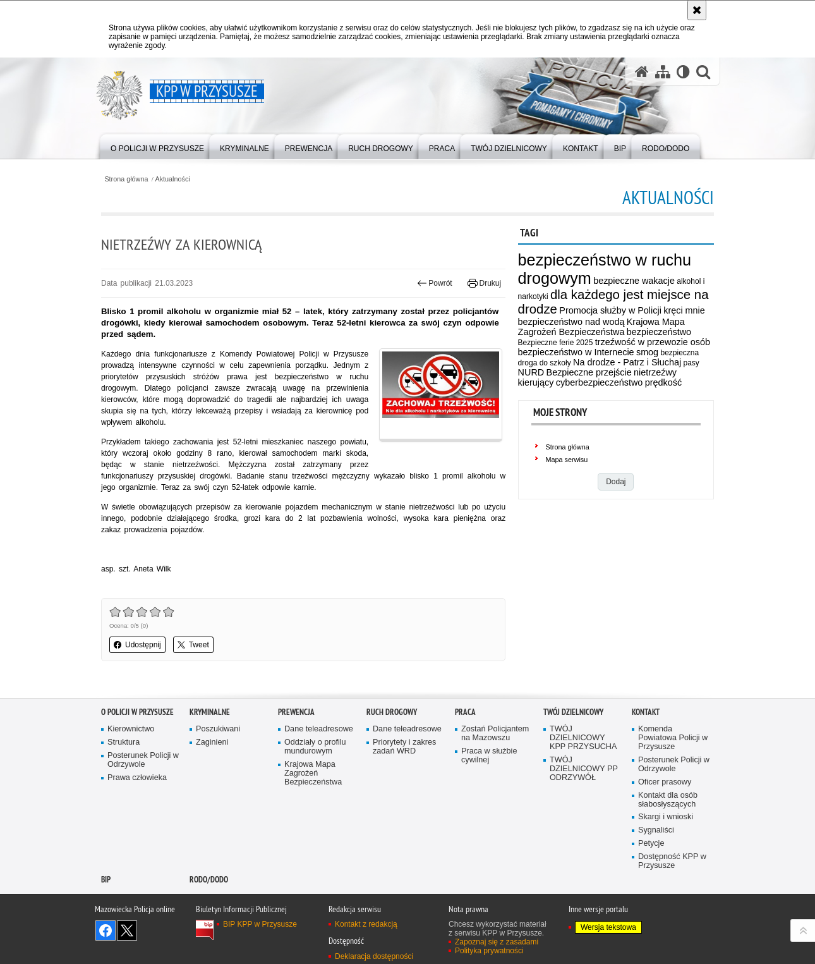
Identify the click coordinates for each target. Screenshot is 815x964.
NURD (531, 372)
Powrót (434, 283)
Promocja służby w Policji (610, 310)
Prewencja (296, 712)
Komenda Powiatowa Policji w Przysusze (673, 738)
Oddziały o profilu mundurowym (315, 746)
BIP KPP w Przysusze (260, 924)
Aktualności (172, 179)
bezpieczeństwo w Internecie (576, 352)
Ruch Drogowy (391, 712)
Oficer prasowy (664, 782)
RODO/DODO (209, 879)
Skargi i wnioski (665, 817)
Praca (465, 712)
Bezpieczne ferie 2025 (555, 342)
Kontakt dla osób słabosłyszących (667, 799)
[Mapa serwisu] (662, 72)
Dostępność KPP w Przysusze (672, 861)
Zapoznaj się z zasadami (496, 941)
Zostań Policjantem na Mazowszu (495, 733)
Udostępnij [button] (137, 644)
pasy (691, 362)
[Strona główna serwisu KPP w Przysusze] (642, 72)
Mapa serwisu (567, 459)
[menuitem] (157, 145)
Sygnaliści (656, 830)
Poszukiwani (218, 729)
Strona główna (126, 179)
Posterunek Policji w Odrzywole (143, 760)
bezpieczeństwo (659, 332)
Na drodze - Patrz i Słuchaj (627, 362)
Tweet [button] (193, 644)
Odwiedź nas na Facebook (105, 930)
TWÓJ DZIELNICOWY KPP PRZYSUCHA (583, 738)
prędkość (663, 382)
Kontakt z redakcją (366, 924)
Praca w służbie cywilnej (489, 755)
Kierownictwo (130, 729)
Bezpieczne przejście (589, 372)
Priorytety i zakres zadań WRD (404, 746)
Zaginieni (212, 742)
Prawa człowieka (137, 778)
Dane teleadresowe (318, 729)
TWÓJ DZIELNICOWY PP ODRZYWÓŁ (584, 769)
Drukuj (484, 283)
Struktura (123, 742)
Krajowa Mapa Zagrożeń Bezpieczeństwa (601, 327)
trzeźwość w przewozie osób (652, 342)
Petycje (651, 843)
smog (647, 352)
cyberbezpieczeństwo (599, 382)
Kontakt (646, 712)
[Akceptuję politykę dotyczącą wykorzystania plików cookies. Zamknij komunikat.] (696, 10)
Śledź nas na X (127, 930)
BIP (106, 879)
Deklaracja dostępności (374, 956)
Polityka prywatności (489, 950)
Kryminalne (210, 712)
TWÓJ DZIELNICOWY (573, 712)
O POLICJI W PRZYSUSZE (137, 712)
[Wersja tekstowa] (683, 72)
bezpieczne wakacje (634, 281)
